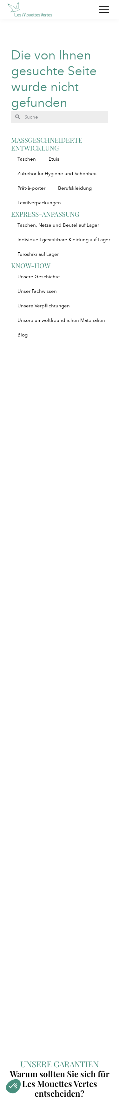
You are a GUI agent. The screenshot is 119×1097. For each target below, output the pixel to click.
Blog (22, 335)
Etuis (54, 159)
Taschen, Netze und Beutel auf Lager (58, 225)
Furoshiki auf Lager (38, 254)
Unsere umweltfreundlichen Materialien (61, 320)
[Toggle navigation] (103, 9)
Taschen (26, 159)
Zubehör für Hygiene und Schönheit (57, 173)
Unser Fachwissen (37, 291)
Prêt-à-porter (31, 188)
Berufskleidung (75, 188)
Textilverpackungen (39, 203)
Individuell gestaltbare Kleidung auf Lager (63, 240)
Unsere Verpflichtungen (43, 306)
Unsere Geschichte (38, 277)
